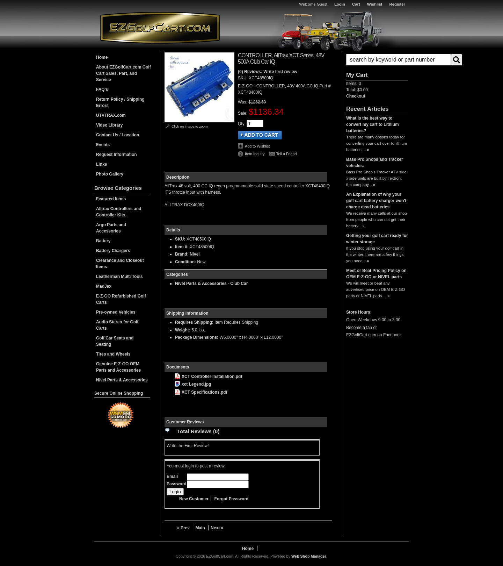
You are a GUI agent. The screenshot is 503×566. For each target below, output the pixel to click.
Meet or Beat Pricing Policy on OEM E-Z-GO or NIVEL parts (376, 273)
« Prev (183, 527)
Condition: (185, 261)
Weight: (182, 330)
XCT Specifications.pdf (201, 392)
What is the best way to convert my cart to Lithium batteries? (372, 124)
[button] (377, 59)
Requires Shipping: (194, 322)
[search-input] (399, 59)
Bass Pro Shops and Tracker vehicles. (374, 162)
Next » (217, 527)
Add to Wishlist (257, 146)
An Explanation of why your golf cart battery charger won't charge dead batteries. (376, 200)
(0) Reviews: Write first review (267, 71)
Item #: (182, 246)
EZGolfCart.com (160, 27)
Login (339, 4)
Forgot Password (231, 498)
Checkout (355, 96)
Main (200, 527)
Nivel (195, 254)
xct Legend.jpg (193, 384)
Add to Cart (260, 135)
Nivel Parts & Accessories (201, 283)
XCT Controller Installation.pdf (208, 376)
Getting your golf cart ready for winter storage (377, 238)
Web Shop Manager (308, 556)
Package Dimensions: (196, 337)
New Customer (194, 498)
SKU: (243, 78)
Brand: (182, 254)
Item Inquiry (254, 154)
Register (397, 4)
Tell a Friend (286, 154)
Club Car (239, 283)
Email (172, 476)
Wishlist (374, 4)
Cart (356, 4)
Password (177, 483)
